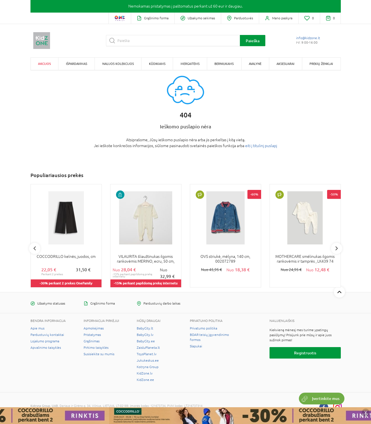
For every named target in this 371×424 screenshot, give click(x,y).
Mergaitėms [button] (190, 63)
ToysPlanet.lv (147, 354)
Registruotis (305, 352)
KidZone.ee (145, 380)
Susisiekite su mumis (99, 354)
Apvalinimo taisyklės (45, 348)
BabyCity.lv (145, 335)
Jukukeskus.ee (148, 360)
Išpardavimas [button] (76, 63)
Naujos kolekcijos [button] (118, 63)
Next (336, 248)
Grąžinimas (92, 341)
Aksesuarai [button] (285, 63)
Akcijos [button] (44, 63)
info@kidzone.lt (308, 38)
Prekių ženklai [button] (321, 63)
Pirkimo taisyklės (96, 348)
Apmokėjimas (94, 328)
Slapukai (196, 346)
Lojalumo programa (44, 341)
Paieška (252, 40)
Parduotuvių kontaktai (47, 335)
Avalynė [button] (255, 63)
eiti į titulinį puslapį (261, 145)
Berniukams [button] (224, 63)
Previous (34, 248)
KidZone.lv (145, 373)
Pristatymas (92, 335)
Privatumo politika (203, 328)
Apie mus (37, 328)
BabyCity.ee (146, 341)
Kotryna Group (148, 367)
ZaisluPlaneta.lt (148, 348)
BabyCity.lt (145, 328)
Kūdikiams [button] (157, 63)
